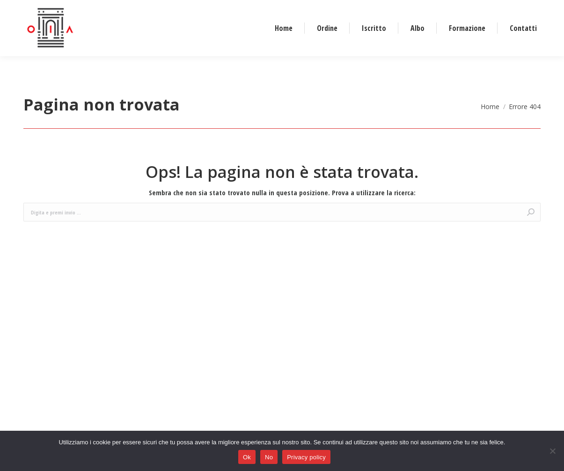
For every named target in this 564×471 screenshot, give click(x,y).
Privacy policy (306, 457)
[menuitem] (283, 52)
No (269, 457)
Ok (247, 457)
